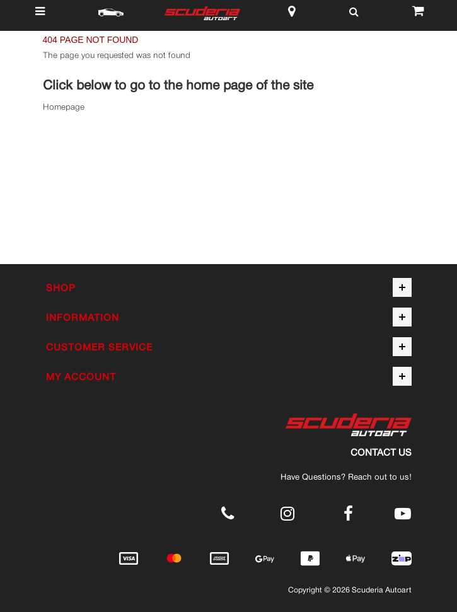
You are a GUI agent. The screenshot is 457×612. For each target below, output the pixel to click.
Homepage (63, 107)
